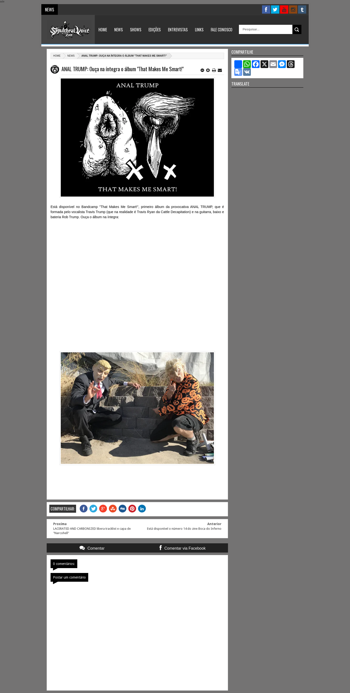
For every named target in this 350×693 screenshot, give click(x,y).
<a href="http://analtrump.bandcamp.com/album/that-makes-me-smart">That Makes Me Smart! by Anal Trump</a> (137, 282)
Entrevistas (178, 30)
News (118, 30)
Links (199, 30)
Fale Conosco (221, 30)
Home (102, 30)
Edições (155, 30)
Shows (135, 30)
